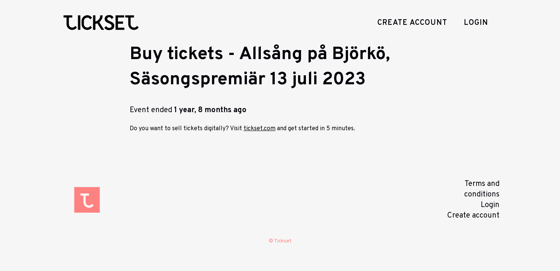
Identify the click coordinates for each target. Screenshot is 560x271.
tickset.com (259, 128)
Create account (412, 23)
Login (476, 23)
